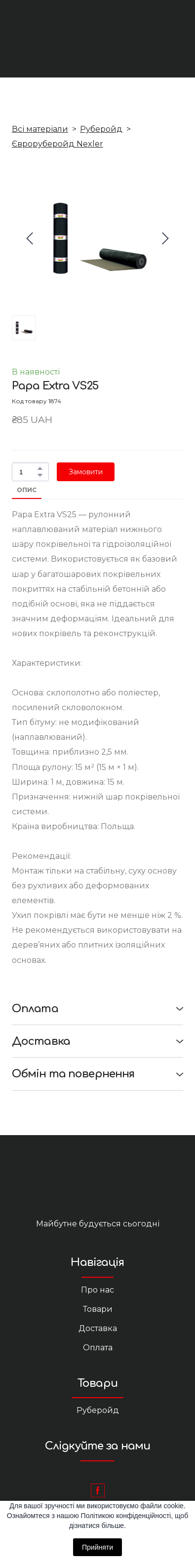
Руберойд (101, 129)
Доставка (97, 1328)
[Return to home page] (98, 1186)
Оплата (98, 1347)
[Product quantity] (28, 472)
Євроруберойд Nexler (57, 144)
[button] (40, 468)
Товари (98, 1309)
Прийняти (97, 1547)
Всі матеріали (40, 129)
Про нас (97, 1290)
